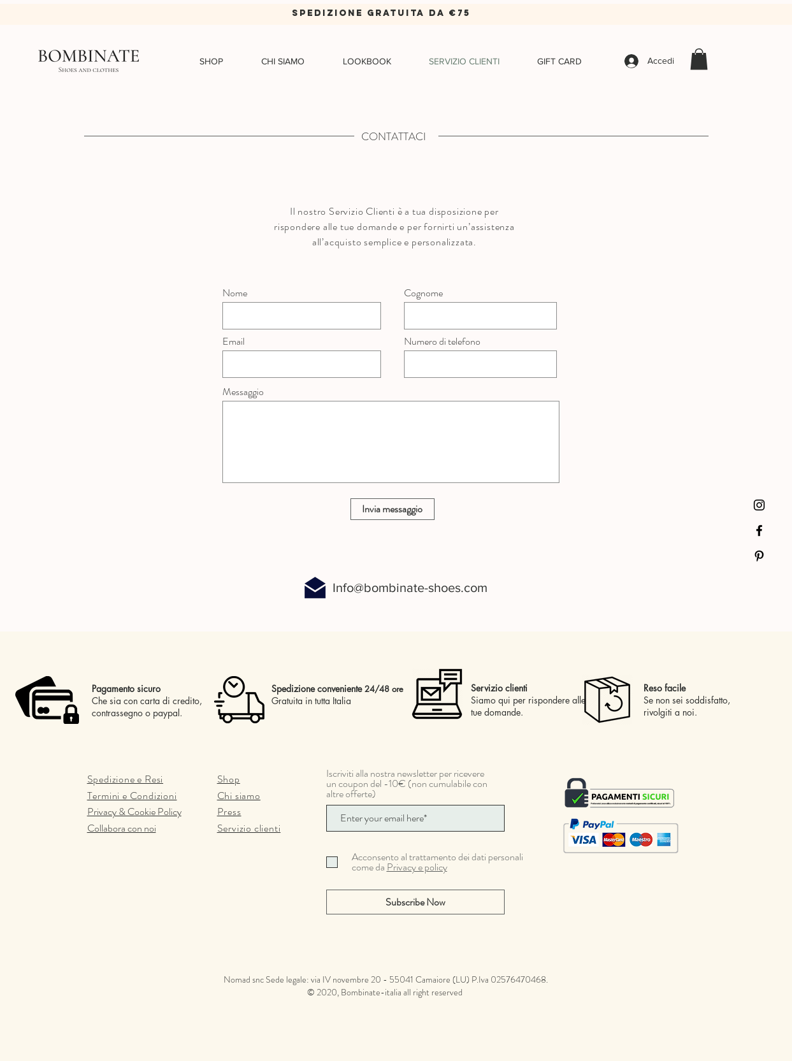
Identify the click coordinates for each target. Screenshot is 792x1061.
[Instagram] (759, 505)
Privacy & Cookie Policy (134, 811)
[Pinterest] (759, 556)
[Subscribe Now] (415, 902)
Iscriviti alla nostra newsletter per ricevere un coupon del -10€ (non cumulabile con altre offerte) (406, 784)
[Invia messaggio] (392, 509)
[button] (699, 58)
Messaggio (243, 392)
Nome (234, 293)
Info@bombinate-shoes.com (410, 588)
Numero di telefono (442, 341)
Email (233, 341)
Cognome (423, 293)
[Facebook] (759, 530)
